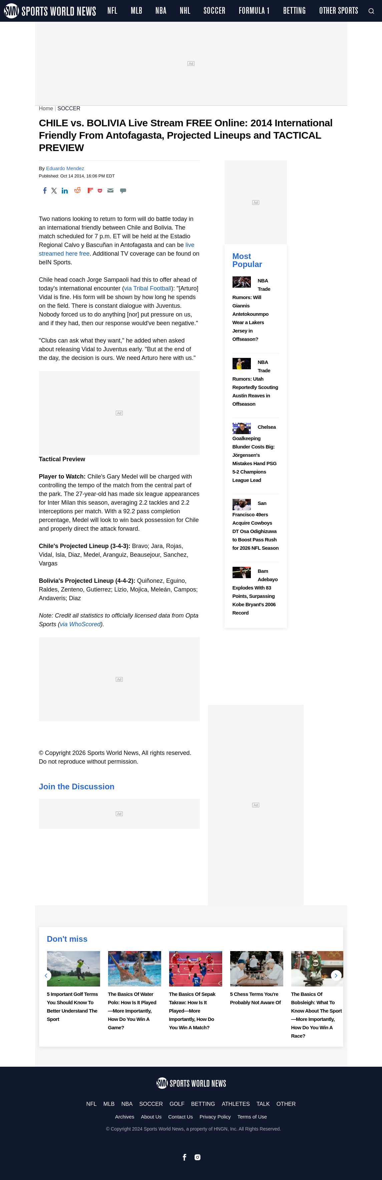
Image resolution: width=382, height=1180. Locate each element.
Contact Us (180, 1117)
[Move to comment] (123, 190)
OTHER (286, 1104)
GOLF (176, 1104)
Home (46, 108)
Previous (46, 975)
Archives (124, 1117)
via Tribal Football (147, 288)
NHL (185, 10)
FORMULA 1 (254, 10)
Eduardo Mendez (65, 168)
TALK (263, 1104)
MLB (136, 10)
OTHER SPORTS (338, 10)
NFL (112, 10)
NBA (160, 10)
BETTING (294, 10)
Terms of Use (252, 1117)
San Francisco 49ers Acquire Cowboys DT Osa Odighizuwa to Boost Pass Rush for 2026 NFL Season (256, 525)
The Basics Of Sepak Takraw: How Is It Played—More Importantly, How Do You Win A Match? (192, 1010)
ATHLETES (236, 1104)
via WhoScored (80, 624)
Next (336, 975)
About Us (151, 1117)
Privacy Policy (215, 1117)
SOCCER (214, 10)
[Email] (110, 190)
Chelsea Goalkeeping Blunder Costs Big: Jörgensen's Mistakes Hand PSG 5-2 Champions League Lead (255, 453)
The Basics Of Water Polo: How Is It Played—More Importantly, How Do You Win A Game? (132, 1010)
